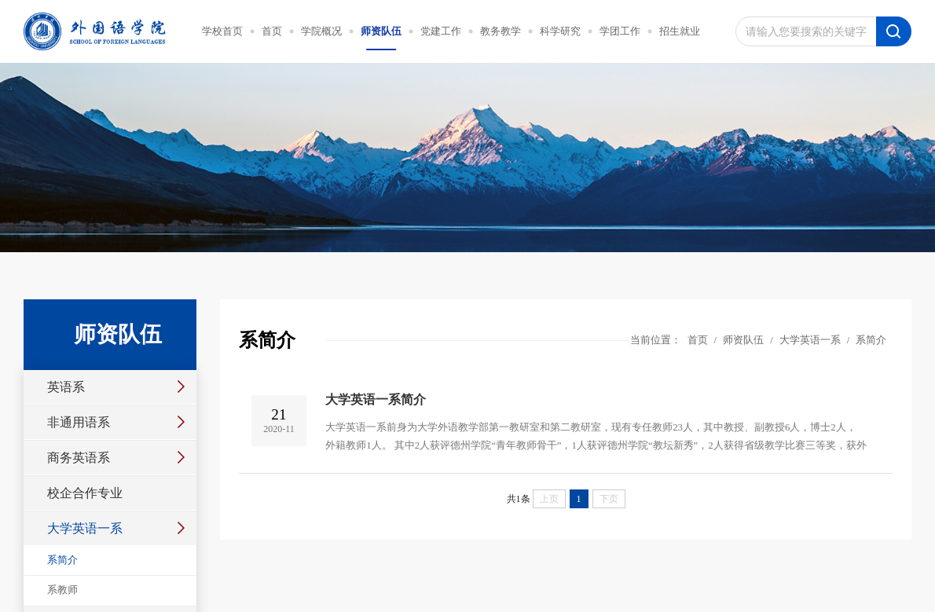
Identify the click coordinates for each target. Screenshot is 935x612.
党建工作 (440, 31)
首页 (272, 31)
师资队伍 (381, 31)
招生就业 (679, 31)
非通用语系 (78, 422)
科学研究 (560, 31)
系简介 (62, 560)
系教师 (62, 590)
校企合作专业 (85, 493)
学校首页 (222, 31)
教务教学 (500, 31)
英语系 (66, 387)
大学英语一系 (85, 528)
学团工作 (620, 31)
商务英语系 (78, 457)
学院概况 (321, 31)
